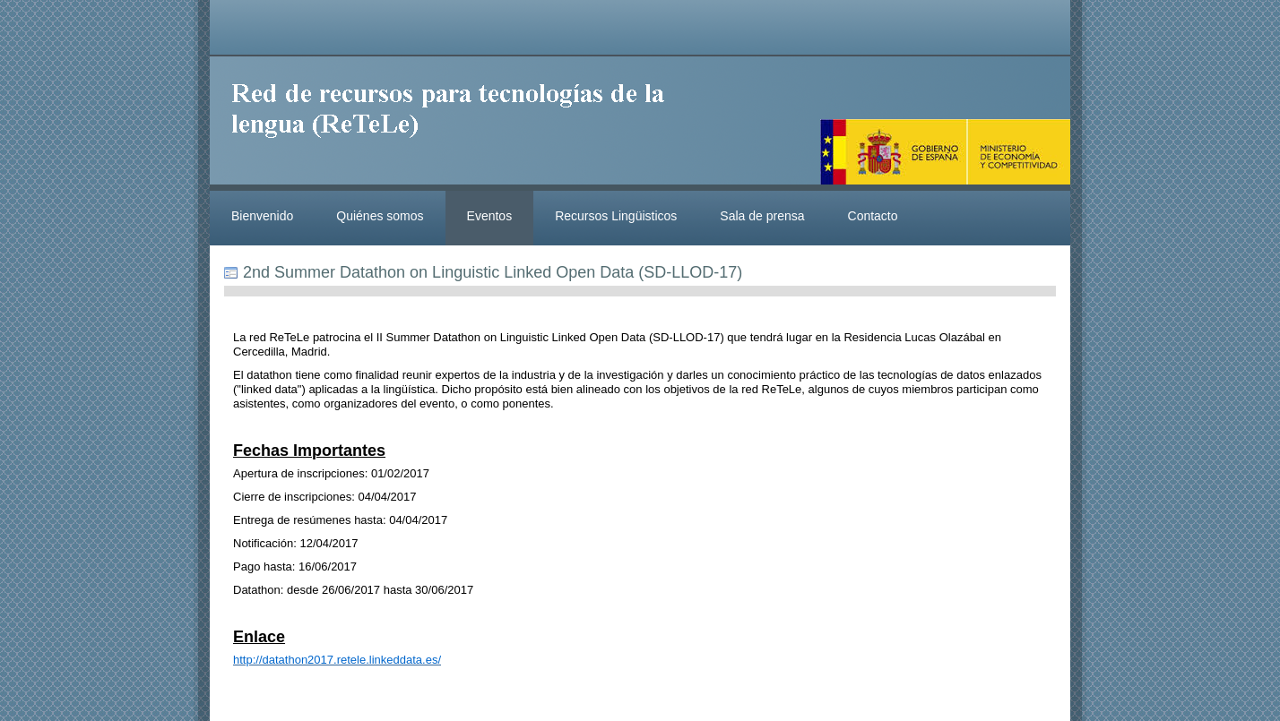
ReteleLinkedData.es (456, 123)
